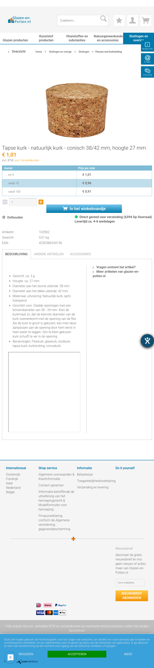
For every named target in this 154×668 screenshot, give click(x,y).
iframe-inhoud (44, 392)
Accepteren (77, 654)
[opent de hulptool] (147, 340)
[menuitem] (8, 3)
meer (128, 654)
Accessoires (80, 254)
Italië (9, 483)
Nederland (13, 488)
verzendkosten (70, 626)
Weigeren (26, 654)
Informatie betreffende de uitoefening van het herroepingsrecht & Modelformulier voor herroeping (56, 500)
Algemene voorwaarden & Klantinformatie (56, 477)
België (10, 492)
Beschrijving (16, 254)
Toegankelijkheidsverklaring (95, 481)
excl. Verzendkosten (27, 160)
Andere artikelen (49, 254)
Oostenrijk (13, 474)
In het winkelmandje (84, 208)
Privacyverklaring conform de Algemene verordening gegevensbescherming (54, 522)
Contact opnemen (51, 485)
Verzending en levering (92, 487)
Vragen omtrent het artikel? (114, 267)
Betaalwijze (85, 474)
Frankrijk (12, 479)
